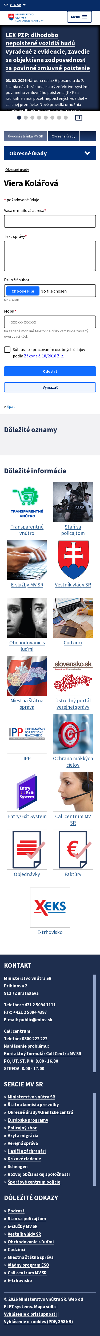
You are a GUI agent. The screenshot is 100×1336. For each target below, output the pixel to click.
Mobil (10, 311)
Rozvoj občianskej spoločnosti (39, 1174)
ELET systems (18, 1307)
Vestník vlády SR (24, 1234)
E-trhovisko (20, 1280)
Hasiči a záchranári (27, 1151)
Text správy (15, 236)
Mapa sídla (45, 1307)
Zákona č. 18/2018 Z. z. (44, 355)
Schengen (18, 1166)
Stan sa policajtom (27, 1218)
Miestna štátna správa (31, 1257)
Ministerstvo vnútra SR (31, 1097)
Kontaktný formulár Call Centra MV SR (42, 1054)
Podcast (16, 1211)
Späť (11, 406)
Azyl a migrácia (23, 1135)
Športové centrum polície (34, 1182)
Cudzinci (16, 1249)
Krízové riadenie (24, 1159)
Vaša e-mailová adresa (25, 210)
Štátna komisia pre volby (33, 1105)
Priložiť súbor (16, 279)
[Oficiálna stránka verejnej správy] (18, 5)
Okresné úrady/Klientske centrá (40, 1112)
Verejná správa (23, 1143)
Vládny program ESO (28, 1265)
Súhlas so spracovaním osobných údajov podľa (49, 353)
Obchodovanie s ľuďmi (31, 1242)
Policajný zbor (22, 1128)
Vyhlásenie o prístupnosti (30, 1314)
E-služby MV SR (23, 1226)
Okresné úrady (63, 136)
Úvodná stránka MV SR (25, 136)
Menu (79, 17)
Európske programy (28, 1120)
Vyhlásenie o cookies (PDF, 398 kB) (38, 1322)
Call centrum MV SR (27, 1273)
